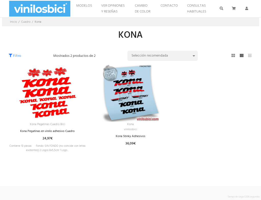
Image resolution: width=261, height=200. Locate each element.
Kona (130, 125)
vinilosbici (130, 131)
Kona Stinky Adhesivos (130, 138)
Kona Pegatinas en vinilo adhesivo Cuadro (47, 132)
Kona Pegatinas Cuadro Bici (47, 125)
